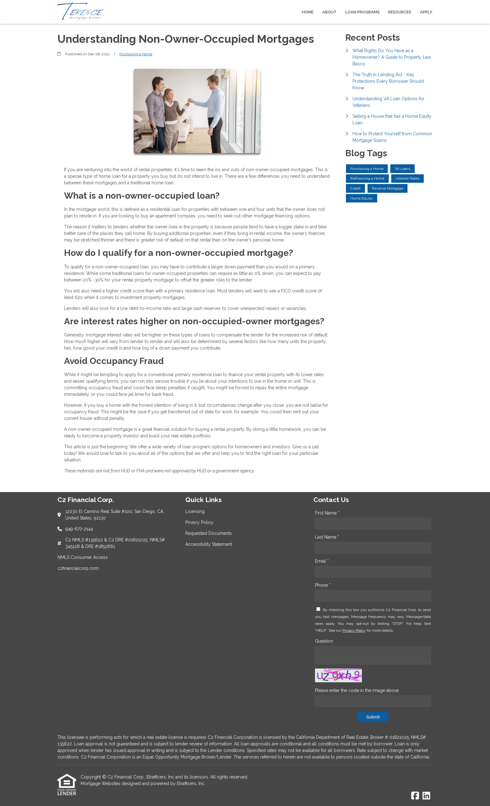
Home (307, 12)
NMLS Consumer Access (83, 557)
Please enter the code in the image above (357, 690)
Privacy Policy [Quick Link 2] (199, 522)
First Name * (327, 512)
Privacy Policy (354, 630)
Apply (426, 12)
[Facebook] (415, 796)
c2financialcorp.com (78, 568)
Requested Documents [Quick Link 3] (208, 533)
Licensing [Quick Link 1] (195, 511)
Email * (322, 561)
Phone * (323, 585)
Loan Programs (362, 12)
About (329, 12)
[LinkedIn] (426, 796)
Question (324, 641)
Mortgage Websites (101, 783)
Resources (399, 12)
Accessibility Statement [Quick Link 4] (208, 544)
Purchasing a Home (135, 54)
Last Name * (327, 537)
